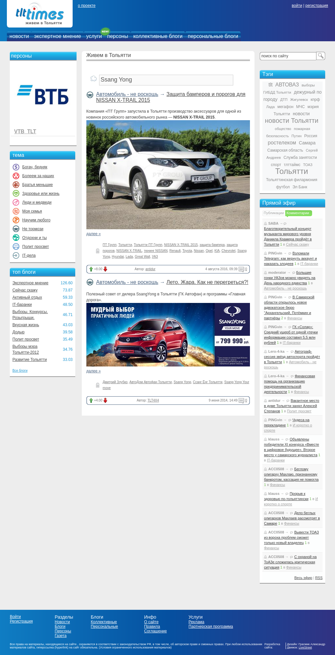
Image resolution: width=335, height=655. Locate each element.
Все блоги (19, 370)
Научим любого (36, 220)
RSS (319, 578)
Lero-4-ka (276, 351)
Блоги (60, 626)
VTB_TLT (25, 131)
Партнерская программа (210, 626)
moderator (277, 272)
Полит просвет (35, 246)
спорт (276, 164)
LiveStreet (305, 647)
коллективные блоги (158, 36)
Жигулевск (299, 100)
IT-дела (29, 255)
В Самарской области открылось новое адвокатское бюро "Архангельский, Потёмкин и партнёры (289, 307)
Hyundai (118, 256)
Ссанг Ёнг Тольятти (207, 382)
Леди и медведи (36, 202)
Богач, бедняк (34, 167)
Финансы (294, 318)
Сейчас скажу (25, 290)
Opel (209, 251)
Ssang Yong (182, 382)
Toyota (187, 251)
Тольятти (125, 245)
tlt (271, 84)
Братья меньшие (37, 184)
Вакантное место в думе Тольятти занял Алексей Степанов (291, 406)
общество (283, 129)
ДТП (284, 100)
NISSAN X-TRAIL (129, 251)
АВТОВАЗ (287, 84)
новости (19, 36)
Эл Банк (299, 187)
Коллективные (104, 622)
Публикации (274, 213)
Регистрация (21, 621)
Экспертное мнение (30, 283)
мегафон (285, 106)
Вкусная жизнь (25, 325)
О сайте (151, 622)
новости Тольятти (291, 120)
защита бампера (212, 245)
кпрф (315, 99)
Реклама (196, 622)
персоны (117, 36)
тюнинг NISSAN (156, 251)
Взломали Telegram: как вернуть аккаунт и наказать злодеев (290, 258)
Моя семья (32, 211)
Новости (62, 622)
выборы (308, 85)
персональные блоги (213, 36)
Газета (60, 635)
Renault (175, 251)
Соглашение (155, 631)
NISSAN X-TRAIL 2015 (181, 245)
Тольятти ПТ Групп (148, 245)
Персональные (104, 626)
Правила (152, 626)
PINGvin (275, 253)
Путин (296, 136)
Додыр (18, 332)
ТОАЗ (307, 165)
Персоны (63, 631)
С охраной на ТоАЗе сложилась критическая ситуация (290, 562)
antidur (151, 269)
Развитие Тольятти (29, 359)
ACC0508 (276, 469)
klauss (273, 439)
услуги (94, 36)
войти (297, 5)
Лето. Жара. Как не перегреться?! (207, 282)
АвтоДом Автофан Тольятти (151, 382)
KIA (217, 251)
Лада (270, 107)
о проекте (87, 5)
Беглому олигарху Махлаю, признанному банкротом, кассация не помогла (291, 474)
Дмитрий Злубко (115, 382)
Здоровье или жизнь (41, 193)
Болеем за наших (38, 176)
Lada (129, 256)
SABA (273, 223)
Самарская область (285, 150)
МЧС (300, 106)
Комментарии (298, 213)
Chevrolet (228, 251)
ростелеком (282, 142)
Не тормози (32, 229)
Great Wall (142, 256)
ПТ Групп (109, 245)
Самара (307, 142)
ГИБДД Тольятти (277, 92)
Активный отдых (27, 297)
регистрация (316, 5)
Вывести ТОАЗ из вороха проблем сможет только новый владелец (291, 537)
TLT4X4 (153, 400)
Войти (15, 616)
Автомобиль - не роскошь (127, 94)
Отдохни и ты (34, 237)
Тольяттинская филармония (291, 180)
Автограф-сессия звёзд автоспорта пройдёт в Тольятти (292, 356)
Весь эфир (303, 578)
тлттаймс (292, 164)
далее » (93, 234)
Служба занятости (300, 157)
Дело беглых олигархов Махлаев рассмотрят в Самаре (292, 518)
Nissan (199, 251)
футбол (283, 187)
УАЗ (155, 256)
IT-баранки (22, 304)
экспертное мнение (57, 36)
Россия (310, 136)
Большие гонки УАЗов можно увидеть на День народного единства (289, 278)
